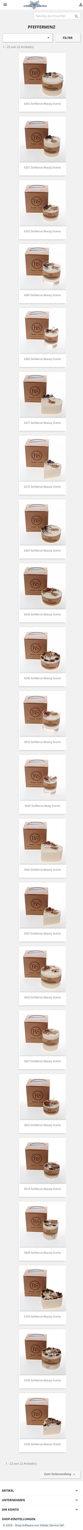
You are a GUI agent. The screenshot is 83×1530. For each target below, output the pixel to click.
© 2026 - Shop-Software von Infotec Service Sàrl (33, 1525)
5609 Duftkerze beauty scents (42, 1252)
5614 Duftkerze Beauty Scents (42, 1189)
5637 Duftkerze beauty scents (42, 933)
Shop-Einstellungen (18, 1519)
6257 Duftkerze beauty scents (42, 167)
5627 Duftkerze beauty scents (42, 1061)
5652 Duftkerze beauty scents (42, 742)
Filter (68, 38)
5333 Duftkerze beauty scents (42, 1316)
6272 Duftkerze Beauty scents (42, 486)
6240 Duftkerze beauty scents (42, 678)
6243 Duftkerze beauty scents (42, 614)
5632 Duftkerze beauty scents (42, 997)
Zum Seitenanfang (60, 1474)
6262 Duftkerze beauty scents (42, 103)
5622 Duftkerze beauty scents (42, 1125)
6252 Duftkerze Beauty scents (42, 231)
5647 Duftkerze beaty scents (42, 806)
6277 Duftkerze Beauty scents (42, 423)
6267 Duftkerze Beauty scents (42, 550)
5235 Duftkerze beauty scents (42, 1380)
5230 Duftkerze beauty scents (42, 1444)
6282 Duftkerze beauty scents (42, 359)
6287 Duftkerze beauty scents (42, 295)
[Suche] (57, 16)
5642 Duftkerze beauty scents (42, 869)
